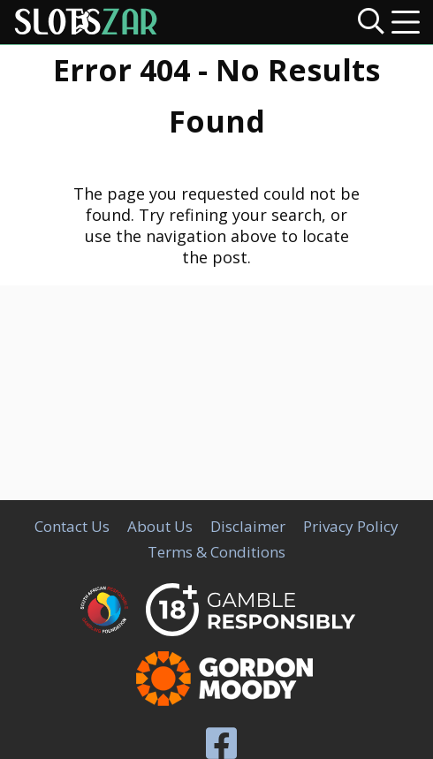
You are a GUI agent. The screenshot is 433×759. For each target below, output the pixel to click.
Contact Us (72, 526)
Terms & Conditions (216, 552)
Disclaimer (247, 526)
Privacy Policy (351, 526)
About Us (160, 526)
